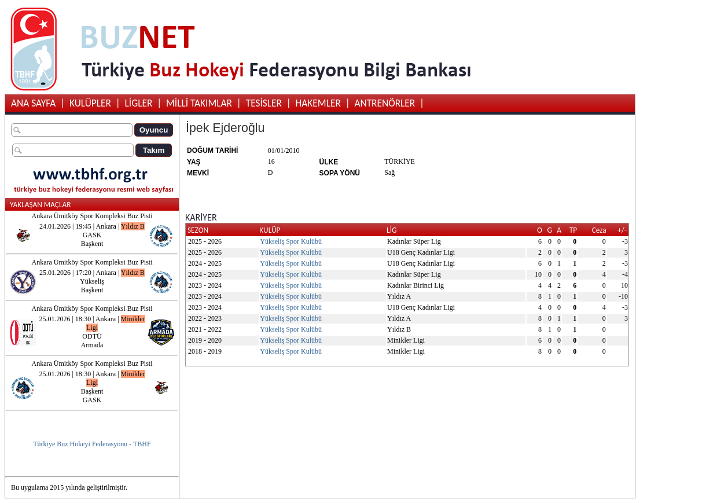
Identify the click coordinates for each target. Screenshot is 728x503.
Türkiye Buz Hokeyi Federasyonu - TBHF (91, 444)
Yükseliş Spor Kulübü (291, 241)
